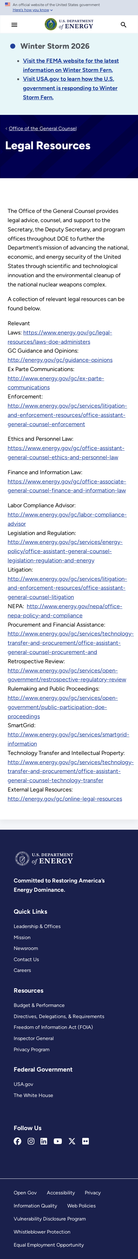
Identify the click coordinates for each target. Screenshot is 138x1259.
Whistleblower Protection (42, 1232)
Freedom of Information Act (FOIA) (53, 1027)
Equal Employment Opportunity (49, 1245)
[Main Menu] (14, 24)
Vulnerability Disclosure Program (50, 1219)
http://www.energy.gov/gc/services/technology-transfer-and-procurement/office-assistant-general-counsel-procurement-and (71, 643)
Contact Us (26, 959)
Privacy (93, 1193)
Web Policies (81, 1206)
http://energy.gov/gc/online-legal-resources (65, 798)
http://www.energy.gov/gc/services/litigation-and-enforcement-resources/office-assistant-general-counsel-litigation (67, 588)
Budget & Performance (39, 1005)
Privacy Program (31, 1049)
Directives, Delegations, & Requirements (59, 1016)
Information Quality (35, 1206)
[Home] (69, 29)
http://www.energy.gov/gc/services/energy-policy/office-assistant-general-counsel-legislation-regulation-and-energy (65, 551)
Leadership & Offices (37, 926)
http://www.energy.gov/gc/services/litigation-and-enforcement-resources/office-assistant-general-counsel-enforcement (67, 415)
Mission (22, 937)
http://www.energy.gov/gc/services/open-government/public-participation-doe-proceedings (63, 707)
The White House (33, 1095)
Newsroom (26, 948)
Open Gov (25, 1193)
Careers (22, 970)
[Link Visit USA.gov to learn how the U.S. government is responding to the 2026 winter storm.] (70, 88)
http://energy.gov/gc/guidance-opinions (60, 359)
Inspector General (34, 1038)
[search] (123, 24)
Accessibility (61, 1193)
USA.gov (23, 1084)
